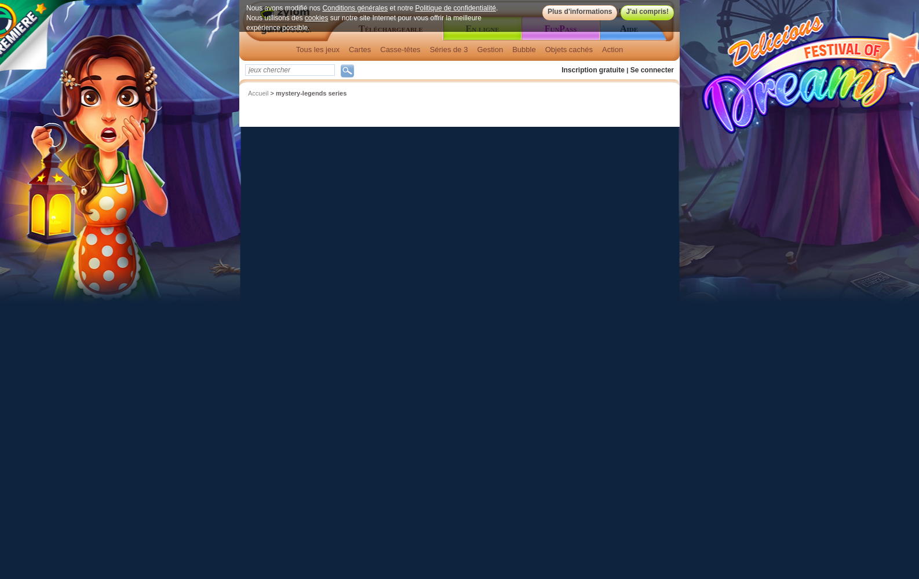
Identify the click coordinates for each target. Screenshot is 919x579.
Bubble (523, 49)
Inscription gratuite (593, 70)
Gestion (490, 49)
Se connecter (652, 70)
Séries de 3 (449, 49)
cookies (317, 18)
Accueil (258, 93)
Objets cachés (569, 49)
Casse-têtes (400, 49)
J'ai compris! (647, 12)
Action (612, 49)
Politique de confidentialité (455, 8)
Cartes (360, 49)
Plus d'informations (580, 12)
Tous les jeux (318, 49)
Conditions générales (355, 8)
